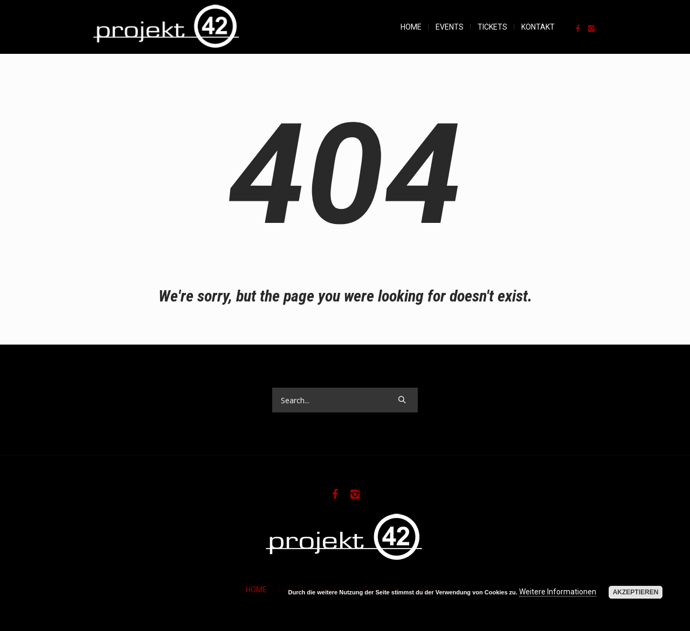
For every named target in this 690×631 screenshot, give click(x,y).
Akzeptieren (636, 592)
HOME (256, 589)
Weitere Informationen (557, 591)
